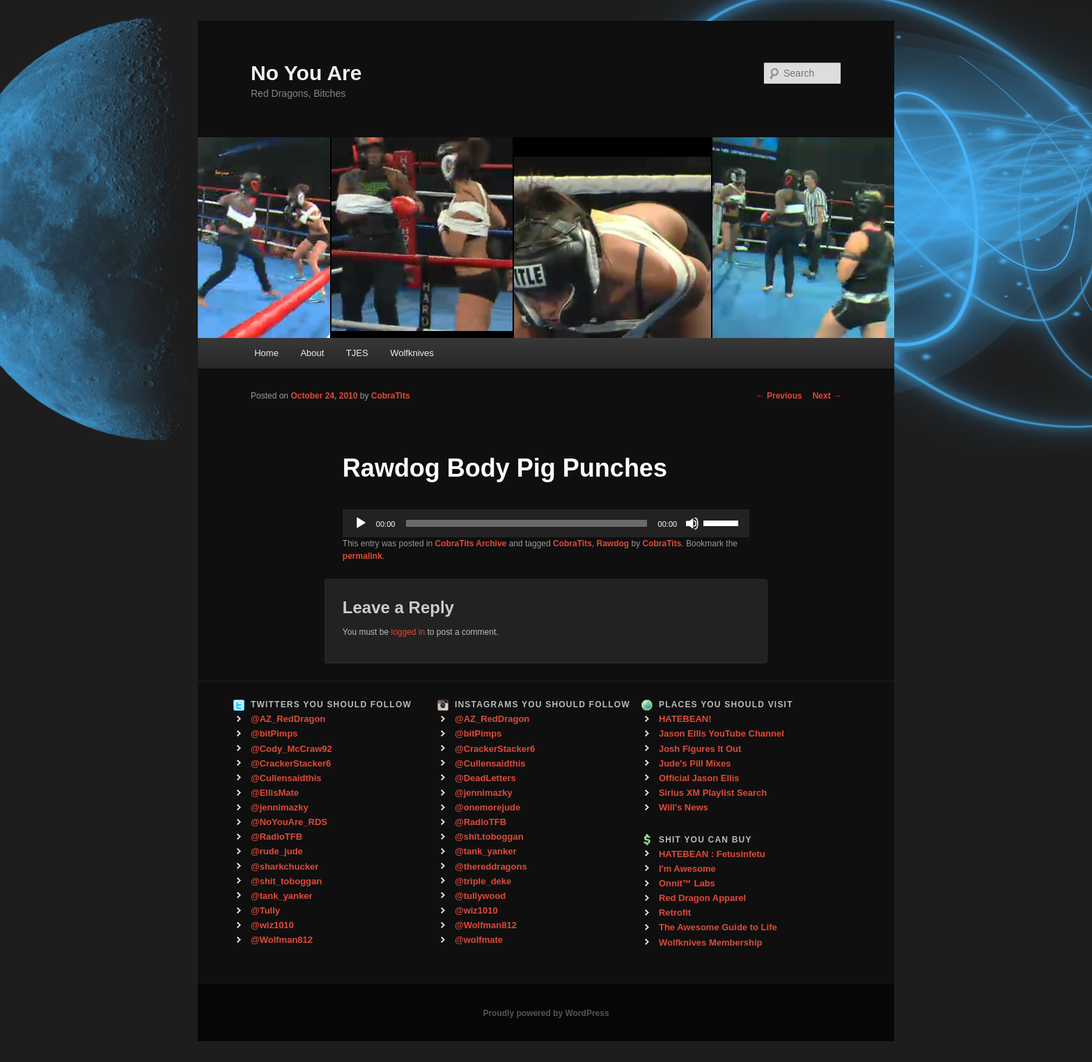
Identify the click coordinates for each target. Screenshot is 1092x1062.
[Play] (361, 523)
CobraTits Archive (471, 543)
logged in (408, 632)
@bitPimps (274, 733)
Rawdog (613, 543)
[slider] (526, 523)
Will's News (683, 807)
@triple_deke (483, 881)
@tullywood (480, 896)
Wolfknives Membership (711, 942)
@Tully (265, 910)
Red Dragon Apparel (702, 898)
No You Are (306, 72)
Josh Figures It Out (700, 749)
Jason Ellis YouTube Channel (721, 733)
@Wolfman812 (282, 939)
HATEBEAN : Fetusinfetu (712, 854)
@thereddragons (491, 866)
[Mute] (692, 523)
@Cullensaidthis (286, 778)
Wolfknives (412, 353)
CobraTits (390, 396)
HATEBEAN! (685, 719)
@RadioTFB (276, 836)
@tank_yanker (282, 896)
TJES (357, 353)
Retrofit (675, 912)
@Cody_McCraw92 (291, 749)
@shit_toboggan (286, 881)
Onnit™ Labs (687, 883)
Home (266, 353)
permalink (362, 556)
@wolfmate (479, 939)
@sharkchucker (284, 866)
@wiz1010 (272, 925)
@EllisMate (275, 792)
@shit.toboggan (489, 836)
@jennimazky (280, 807)
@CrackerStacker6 (291, 763)
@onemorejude (487, 807)
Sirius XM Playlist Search (713, 792)
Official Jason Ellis (699, 778)
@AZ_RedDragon (288, 719)
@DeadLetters (485, 778)
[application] (546, 523)
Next (827, 396)
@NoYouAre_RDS (289, 822)
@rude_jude (277, 851)
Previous (779, 396)
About (312, 353)
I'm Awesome (687, 868)
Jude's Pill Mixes (695, 763)
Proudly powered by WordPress (546, 1013)
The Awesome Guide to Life (718, 927)
